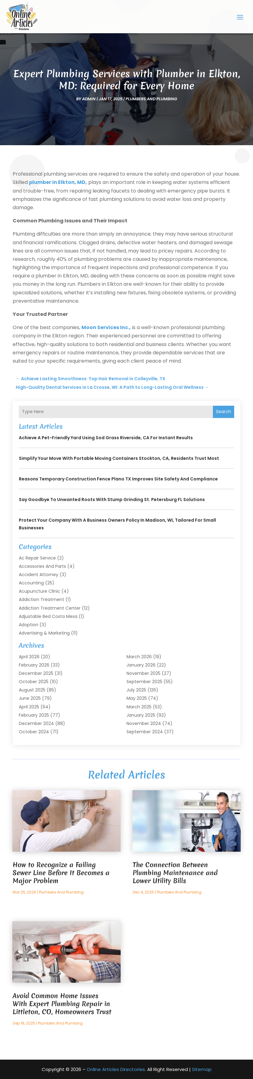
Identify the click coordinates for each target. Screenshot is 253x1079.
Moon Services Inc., (106, 327)
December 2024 (36, 723)
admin (89, 99)
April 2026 (29, 656)
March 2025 (138, 706)
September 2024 (144, 732)
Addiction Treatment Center (50, 608)
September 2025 (144, 682)
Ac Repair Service (37, 558)
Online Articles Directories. (116, 1069)
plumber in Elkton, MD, (58, 182)
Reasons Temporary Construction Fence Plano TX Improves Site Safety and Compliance (118, 479)
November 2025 (143, 673)
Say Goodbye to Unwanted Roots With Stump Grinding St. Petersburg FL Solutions (112, 499)
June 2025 (30, 698)
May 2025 (136, 698)
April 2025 (29, 706)
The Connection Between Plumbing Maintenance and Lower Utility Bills (175, 872)
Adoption (28, 625)
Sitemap (202, 1069)
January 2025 (140, 715)
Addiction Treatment (41, 599)
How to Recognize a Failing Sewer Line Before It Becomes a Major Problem (61, 872)
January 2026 (141, 665)
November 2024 (143, 723)
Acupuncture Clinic (39, 591)
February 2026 (34, 665)
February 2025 (34, 715)
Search (223, 411)
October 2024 (34, 732)
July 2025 (136, 690)
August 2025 (32, 690)
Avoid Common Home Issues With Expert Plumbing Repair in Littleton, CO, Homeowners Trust (62, 1003)
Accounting (31, 583)
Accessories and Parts (42, 566)
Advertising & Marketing (44, 633)
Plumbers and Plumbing (151, 99)
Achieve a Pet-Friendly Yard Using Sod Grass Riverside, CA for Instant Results (106, 437)
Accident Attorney (38, 574)
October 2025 (33, 682)
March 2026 (139, 656)
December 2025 (36, 673)
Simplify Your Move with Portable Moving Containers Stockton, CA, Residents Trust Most (119, 458)
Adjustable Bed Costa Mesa (48, 616)
